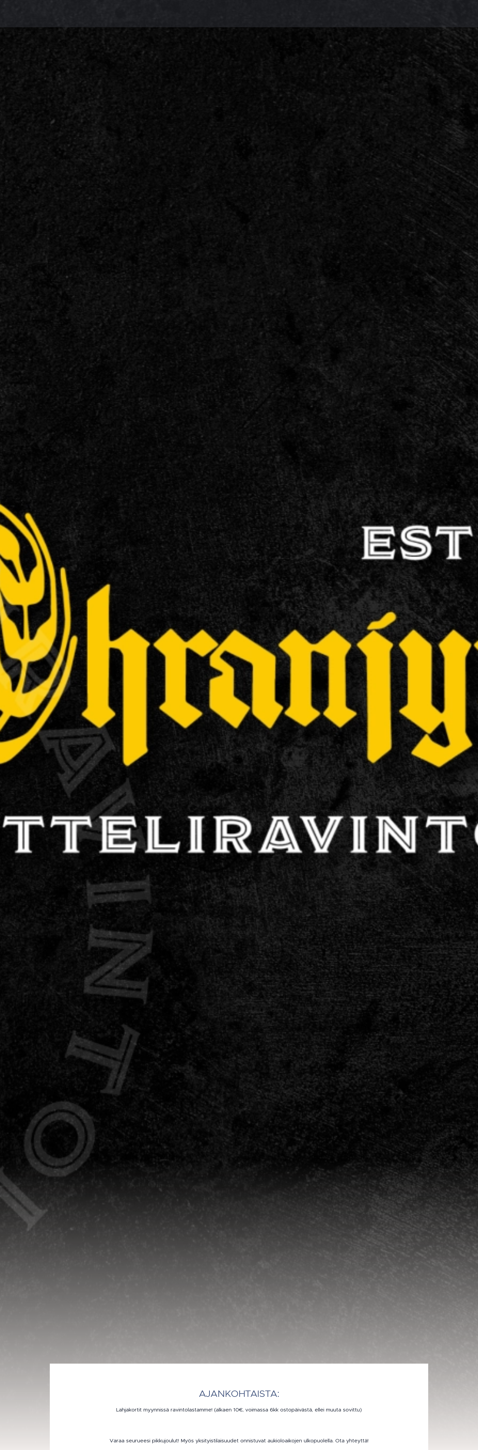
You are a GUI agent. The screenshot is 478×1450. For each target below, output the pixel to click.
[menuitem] (330, 13)
